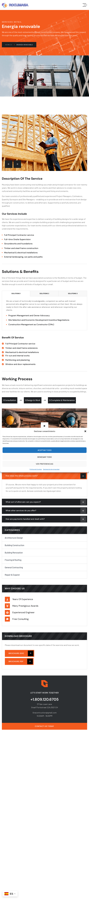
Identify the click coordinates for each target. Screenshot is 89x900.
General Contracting (14, 567)
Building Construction (14, 545)
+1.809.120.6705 (44, 699)
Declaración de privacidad (51, 469)
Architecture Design (14, 537)
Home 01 (10, 45)
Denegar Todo (44, 457)
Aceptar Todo (45, 450)
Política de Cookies (36, 469)
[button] (85, 431)
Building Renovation (14, 552)
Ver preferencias (44, 464)
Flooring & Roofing (13, 560)
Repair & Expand (12, 574)
